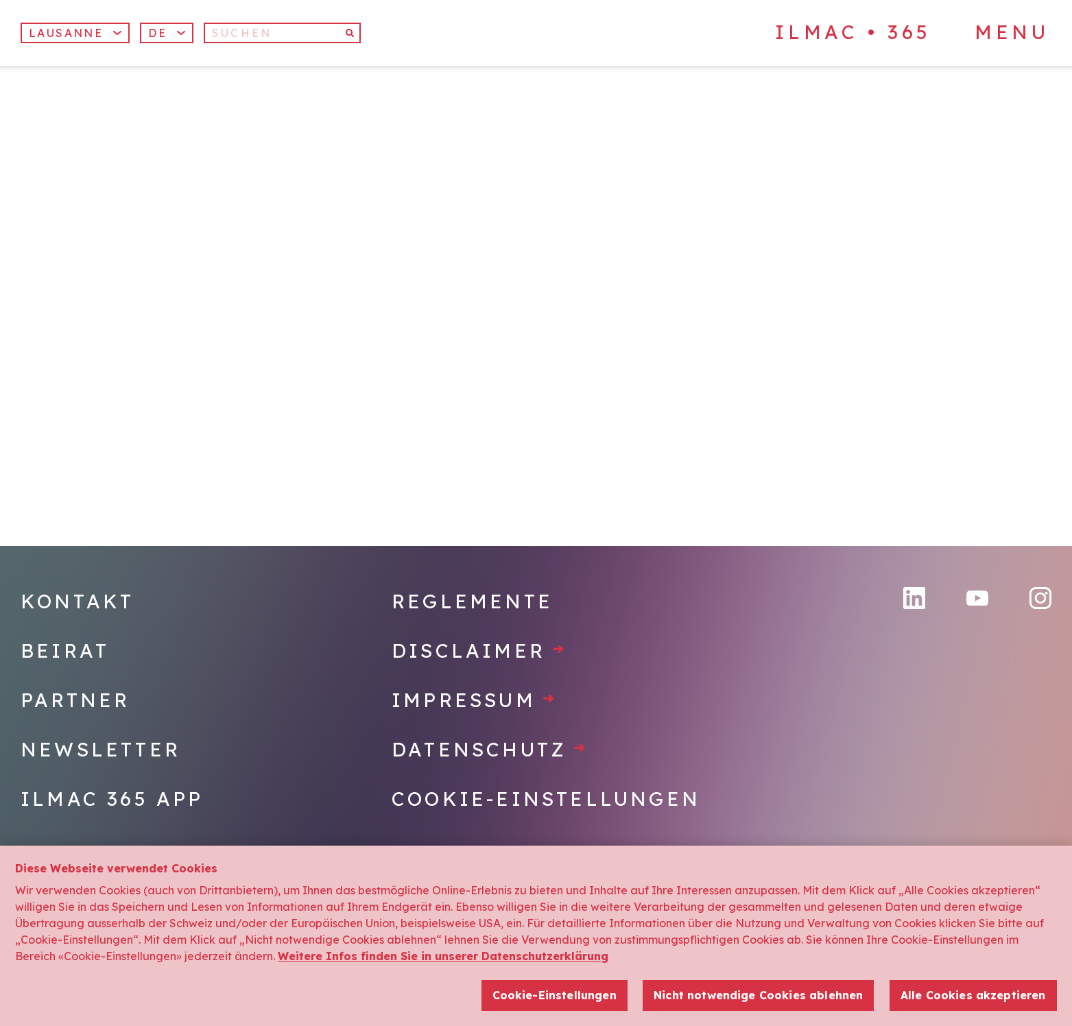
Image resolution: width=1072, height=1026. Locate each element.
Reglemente (472, 601)
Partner (75, 700)
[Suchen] (282, 33)
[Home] (133, 136)
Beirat (65, 651)
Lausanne (75, 33)
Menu (1012, 32)
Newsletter (100, 749)
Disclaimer (479, 651)
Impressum (474, 700)
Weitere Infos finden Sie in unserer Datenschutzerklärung (443, 956)
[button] (166, 33)
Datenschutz (490, 749)
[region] (536, 936)
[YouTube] (977, 598)
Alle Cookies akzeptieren (973, 995)
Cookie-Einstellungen (546, 799)
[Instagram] (1040, 598)
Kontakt (77, 601)
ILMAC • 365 (853, 32)
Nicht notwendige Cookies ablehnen (758, 995)
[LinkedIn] (914, 598)
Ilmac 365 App (112, 799)
